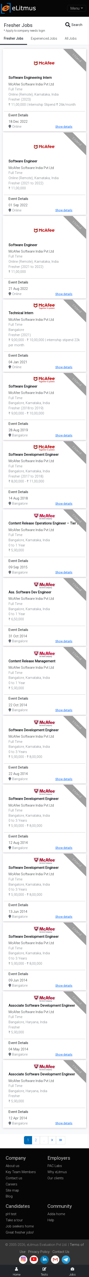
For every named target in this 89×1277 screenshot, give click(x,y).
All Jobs (71, 38)
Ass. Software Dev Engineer (30, 592)
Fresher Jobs (13, 38)
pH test (11, 1214)
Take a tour (14, 1220)
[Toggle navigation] (76, 8)
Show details (63, 126)
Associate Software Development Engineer (42, 1006)
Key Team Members (21, 1172)
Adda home (56, 1214)
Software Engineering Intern (30, 78)
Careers (11, 1184)
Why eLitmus (57, 1172)
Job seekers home (20, 1226)
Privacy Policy (39, 1252)
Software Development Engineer (34, 455)
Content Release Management (32, 661)
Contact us (14, 1178)
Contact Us (60, 1252)
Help (50, 1220)
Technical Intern (21, 313)
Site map (12, 1190)
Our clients (55, 1178)
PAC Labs (54, 1166)
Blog (9, 1196)
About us (12, 1166)
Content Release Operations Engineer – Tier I (43, 523)
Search (73, 25)
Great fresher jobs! (20, 1232)
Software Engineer (23, 161)
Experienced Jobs (44, 38)
